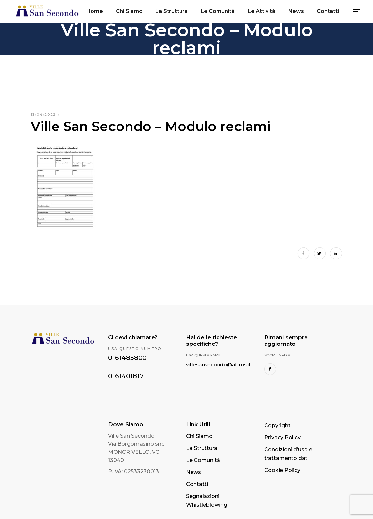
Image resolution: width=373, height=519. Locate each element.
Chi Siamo (199, 436)
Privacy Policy (282, 437)
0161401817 (125, 376)
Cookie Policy (282, 470)
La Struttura (201, 448)
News (193, 472)
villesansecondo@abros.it (218, 364)
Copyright (277, 425)
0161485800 (127, 358)
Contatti (197, 484)
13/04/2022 (44, 114)
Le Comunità (203, 460)
